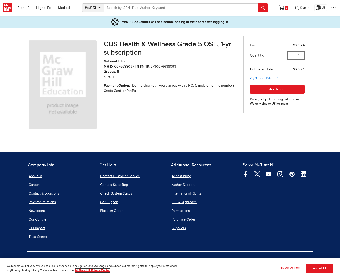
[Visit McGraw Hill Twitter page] (257, 174)
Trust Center (38, 236)
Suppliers (179, 228)
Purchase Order (183, 219)
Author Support (183, 185)
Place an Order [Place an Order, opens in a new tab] (111, 210)
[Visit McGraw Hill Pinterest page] (292, 174)
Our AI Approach (184, 202)
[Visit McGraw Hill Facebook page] (245, 174)
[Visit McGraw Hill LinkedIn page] (303, 174)
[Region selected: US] (320, 7)
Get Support (109, 202)
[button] (301, 8)
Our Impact (37, 228)
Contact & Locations (44, 193)
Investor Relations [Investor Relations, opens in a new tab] (42, 202)
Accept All (319, 268)
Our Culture (37, 219)
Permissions (181, 210)
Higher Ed (43, 8)
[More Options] (333, 8)
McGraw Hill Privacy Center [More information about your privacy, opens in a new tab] (92, 270)
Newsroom (37, 210)
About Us (35, 176)
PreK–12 (23, 8)
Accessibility (181, 176)
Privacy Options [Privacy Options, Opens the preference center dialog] (290, 268)
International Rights (186, 193)
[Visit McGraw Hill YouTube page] (268, 174)
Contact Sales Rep (114, 185)
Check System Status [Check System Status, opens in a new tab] (116, 193)
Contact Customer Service (120, 176)
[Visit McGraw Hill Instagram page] (280, 174)
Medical (64, 8)
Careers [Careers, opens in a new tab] (34, 185)
